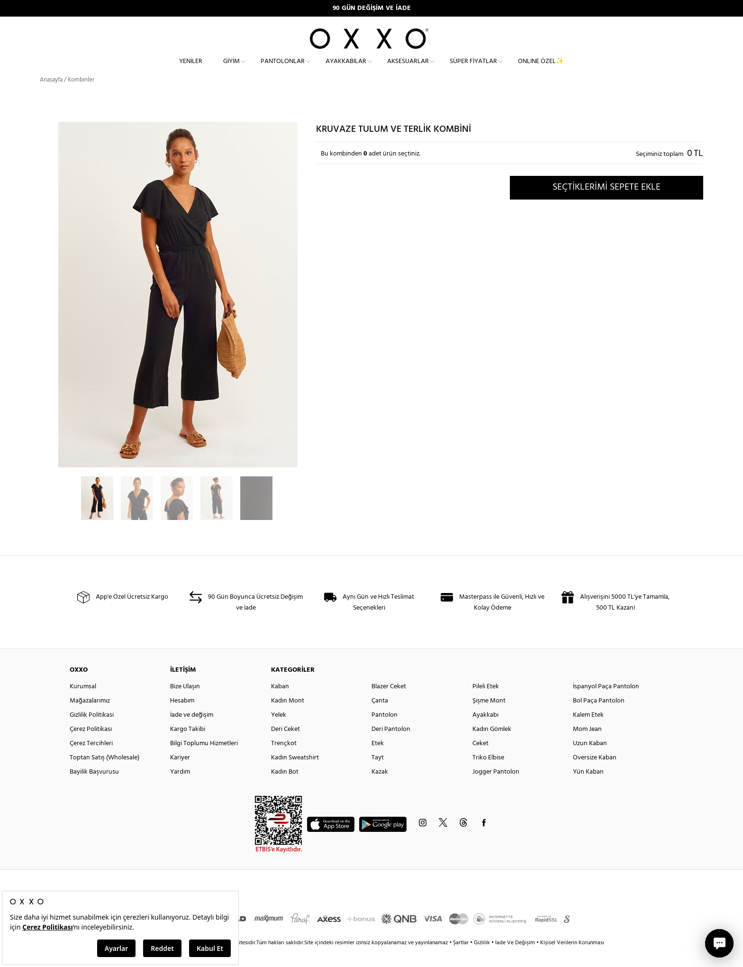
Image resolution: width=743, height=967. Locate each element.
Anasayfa (51, 97)
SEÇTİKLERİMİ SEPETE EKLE (607, 204)
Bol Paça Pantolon (599, 717)
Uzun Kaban (590, 760)
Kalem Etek (588, 732)
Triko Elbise (488, 774)
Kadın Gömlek (491, 746)
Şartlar (461, 960)
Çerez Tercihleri (91, 760)
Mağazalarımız (90, 717)
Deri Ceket (285, 746)
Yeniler (190, 69)
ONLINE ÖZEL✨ (541, 69)
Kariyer (180, 774)
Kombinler (81, 97)
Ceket (480, 760)
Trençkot (284, 760)
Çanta (380, 717)
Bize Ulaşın (185, 703)
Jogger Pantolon (495, 789)
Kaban (280, 703)
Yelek (278, 732)
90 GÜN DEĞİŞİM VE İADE (372, 8)
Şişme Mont (489, 717)
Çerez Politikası (91, 746)
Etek (378, 760)
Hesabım (182, 717)
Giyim (231, 69)
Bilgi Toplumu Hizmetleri (204, 760)
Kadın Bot (285, 789)
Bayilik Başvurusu (94, 789)
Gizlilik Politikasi (92, 732)
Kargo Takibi (187, 746)
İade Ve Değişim (515, 960)
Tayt (378, 774)
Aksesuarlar (408, 69)
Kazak (380, 789)
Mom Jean (587, 746)
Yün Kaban (588, 789)
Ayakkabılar (346, 69)
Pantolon (385, 732)
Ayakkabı (485, 732)
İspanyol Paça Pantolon (606, 703)
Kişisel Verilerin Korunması (572, 960)
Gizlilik (482, 960)
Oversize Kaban (594, 774)
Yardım (180, 789)
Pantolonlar (283, 69)
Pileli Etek (485, 703)
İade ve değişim (191, 732)
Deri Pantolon (391, 746)
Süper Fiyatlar (473, 69)
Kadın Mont (287, 717)
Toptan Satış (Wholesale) (104, 774)
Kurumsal (83, 703)
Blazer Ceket (389, 703)
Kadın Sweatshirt (295, 774)
